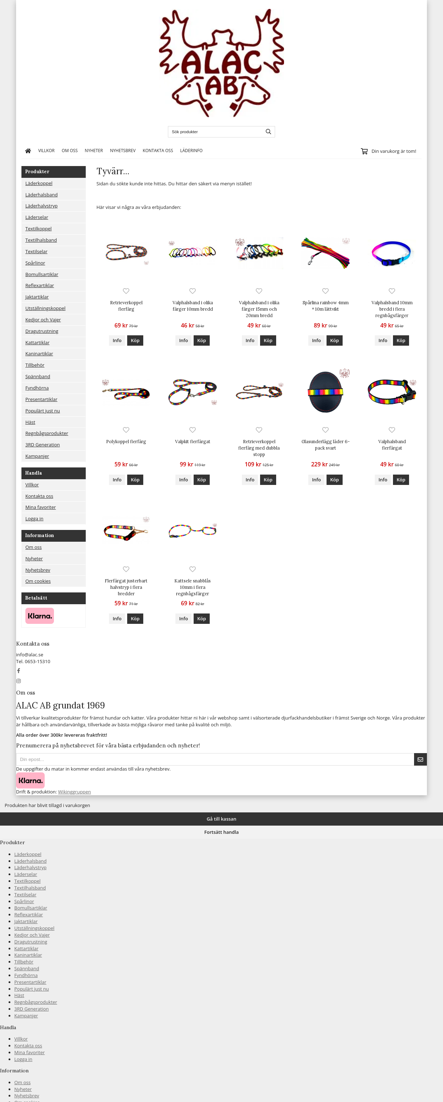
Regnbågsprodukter (46, 433)
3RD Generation (42, 444)
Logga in (34, 518)
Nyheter (94, 150)
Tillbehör (34, 365)
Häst (30, 422)
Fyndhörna (37, 388)
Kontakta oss (158, 150)
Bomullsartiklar (41, 274)
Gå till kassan (221, 819)
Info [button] (117, 340)
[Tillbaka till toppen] (2, 798)
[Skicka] (420, 759)
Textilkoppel (38, 228)
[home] (28, 151)
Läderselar (36, 217)
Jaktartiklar (37, 297)
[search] (267, 131)
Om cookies (38, 581)
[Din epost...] (215, 759)
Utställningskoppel (45, 308)
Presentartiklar (41, 399)
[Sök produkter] (213, 131)
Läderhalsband (41, 194)
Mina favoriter (40, 507)
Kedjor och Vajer (43, 319)
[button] (135, 340)
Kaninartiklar (39, 353)
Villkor (46, 150)
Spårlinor (35, 263)
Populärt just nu (42, 410)
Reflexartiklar (39, 285)
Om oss (70, 150)
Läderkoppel (39, 183)
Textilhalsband (41, 240)
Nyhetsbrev (123, 150)
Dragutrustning (41, 331)
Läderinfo (191, 150)
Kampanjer (37, 456)
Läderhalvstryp (41, 205)
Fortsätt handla (221, 832)
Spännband (37, 376)
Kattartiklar (37, 342)
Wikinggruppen (74, 791)
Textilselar (36, 251)
